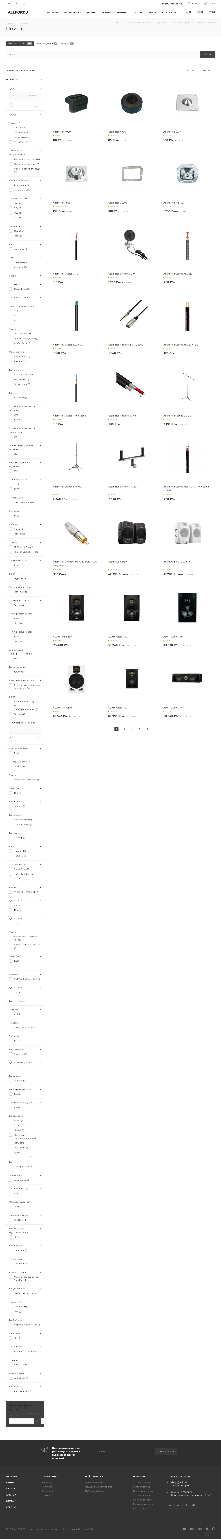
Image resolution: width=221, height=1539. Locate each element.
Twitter (177, 1505)
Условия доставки (142, 1486)
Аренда (11, 1495)
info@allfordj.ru (180, 1485)
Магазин (11, 1476)
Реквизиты (47, 1491)
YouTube (193, 1505)
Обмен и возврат (142, 1499)
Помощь (139, 1476)
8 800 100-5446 (180, 1476)
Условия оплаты (141, 1482)
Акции (10, 1482)
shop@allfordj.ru (180, 1482)
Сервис (11, 1507)
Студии (11, 1501)
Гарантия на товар (143, 1491)
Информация (94, 1476)
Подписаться (166, 1451)
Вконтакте (170, 1505)
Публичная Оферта (95, 1491)
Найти (207, 54)
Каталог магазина (20, 43)
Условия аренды (142, 1495)
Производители (46, 43)
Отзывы (46, 1495)
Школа (10, 1488)
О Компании (50, 1476)
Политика (47, 1486)
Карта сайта (139, 1508)
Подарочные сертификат (98, 1486)
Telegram (185, 1505)
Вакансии (47, 1482)
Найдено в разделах (21, 70)
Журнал (67, 43)
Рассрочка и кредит (143, 1504)
